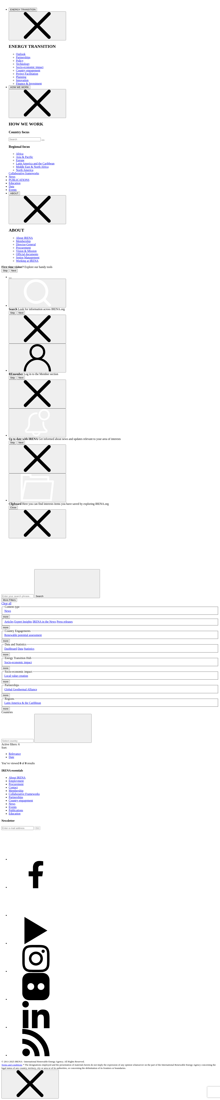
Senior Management (27, 257)
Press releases (65, 621)
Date (11, 757)
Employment (16, 780)
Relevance (15, 753)
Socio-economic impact (30, 67)
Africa (19, 153)
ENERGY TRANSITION (23, 9)
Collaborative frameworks (24, 173)
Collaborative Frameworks (24, 794)
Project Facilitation (27, 73)
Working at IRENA (27, 260)
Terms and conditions (11, 1064)
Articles (9, 621)
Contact (13, 787)
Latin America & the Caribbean (22, 702)
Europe (20, 160)
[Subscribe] (17, 828)
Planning (21, 77)
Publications (16, 810)
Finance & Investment (29, 83)
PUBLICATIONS (19, 179)
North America (24, 170)
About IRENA (24, 237)
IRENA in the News (44, 621)
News (12, 176)
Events (13, 189)
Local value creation (16, 675)
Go (37, 828)
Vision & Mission (26, 251)
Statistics (29, 648)
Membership (23, 241)
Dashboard (10, 648)
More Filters (9, 600)
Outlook (20, 54)
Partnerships (23, 57)
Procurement (23, 247)
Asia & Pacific (24, 157)
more (5, 616)
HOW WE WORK (19, 87)
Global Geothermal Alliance (20, 689)
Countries (7, 712)
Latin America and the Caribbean (35, 163)
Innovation (22, 80)
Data (11, 186)
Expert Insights (23, 621)
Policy (19, 60)
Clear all (6, 603)
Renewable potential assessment (23, 635)
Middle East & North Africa (32, 166)
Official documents (27, 254)
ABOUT (14, 193)
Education (14, 183)
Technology (23, 63)
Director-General (26, 244)
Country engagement (28, 70)
